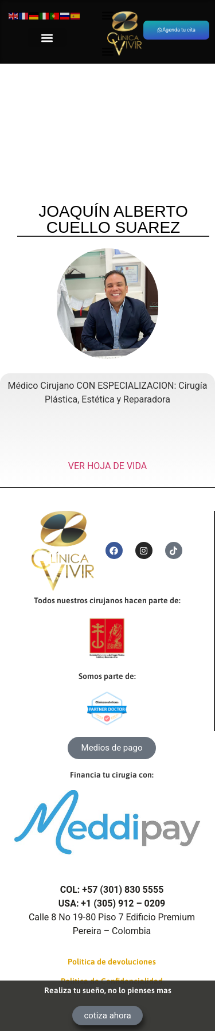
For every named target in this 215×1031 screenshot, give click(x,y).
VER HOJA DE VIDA (107, 465)
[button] (47, 37)
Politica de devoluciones (112, 961)
